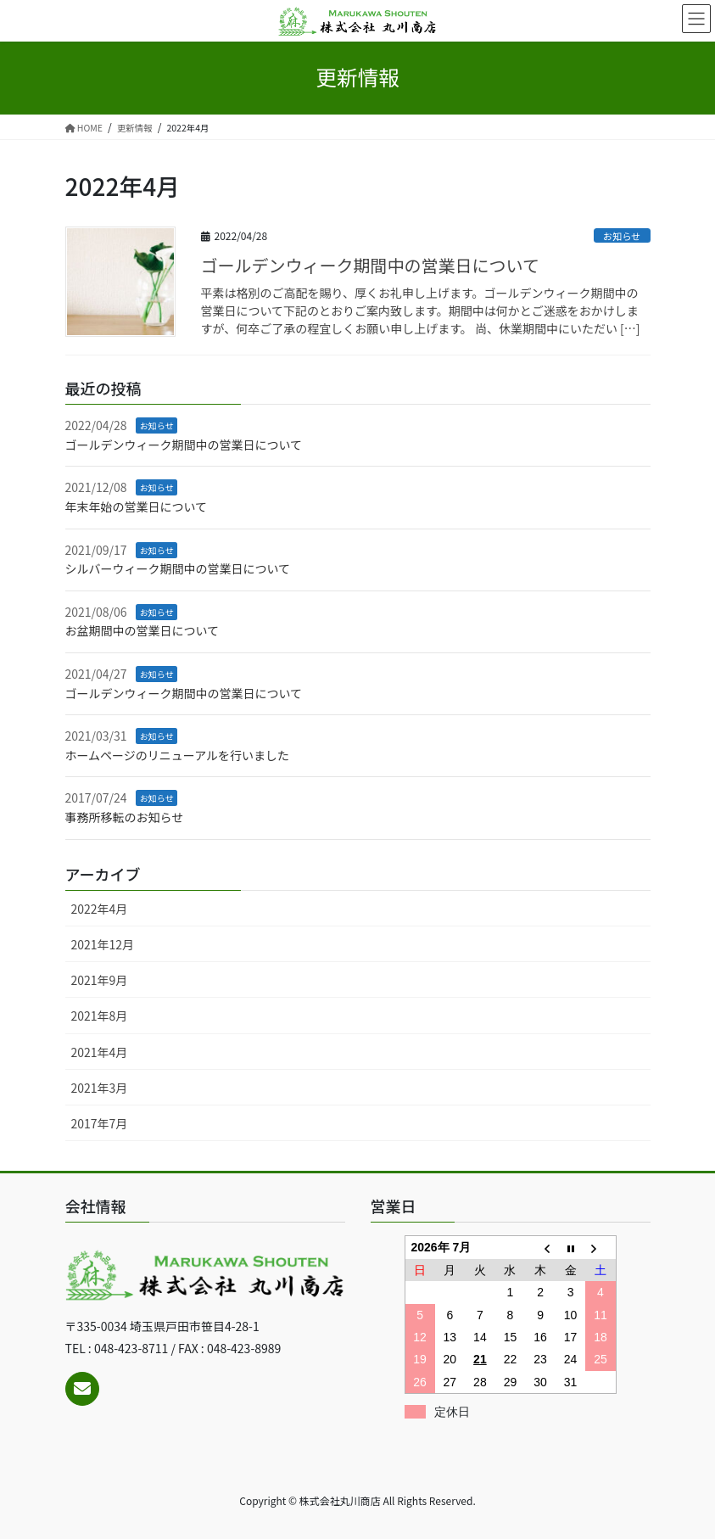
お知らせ (622, 236)
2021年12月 (103, 944)
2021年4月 (99, 1052)
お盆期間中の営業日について (142, 630)
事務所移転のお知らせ (124, 817)
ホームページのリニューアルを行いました (177, 755)
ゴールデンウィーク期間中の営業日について (370, 265)
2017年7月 (99, 1123)
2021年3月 (99, 1087)
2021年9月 (99, 979)
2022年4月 (99, 908)
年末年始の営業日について (136, 506)
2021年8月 (99, 1015)
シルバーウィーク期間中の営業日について (178, 568)
